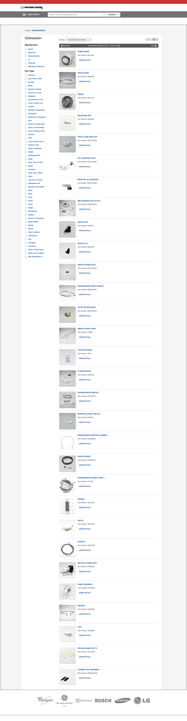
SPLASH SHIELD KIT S (87, 648)
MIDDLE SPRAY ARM (87, 329)
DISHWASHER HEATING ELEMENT (92, 435)
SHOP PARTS (33, 14)
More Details (85, 60)
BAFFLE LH (83, 243)
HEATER (81, 606)
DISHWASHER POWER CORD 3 (91, 478)
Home (27, 30)
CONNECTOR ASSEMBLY (88, 670)
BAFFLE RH (83, 222)
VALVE (80, 520)
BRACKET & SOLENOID (88, 179)
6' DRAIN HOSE (84, 371)
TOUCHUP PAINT (85, 350)
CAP (79, 627)
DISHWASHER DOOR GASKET (91, 286)
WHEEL (81, 94)
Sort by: (62, 40)
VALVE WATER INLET (87, 307)
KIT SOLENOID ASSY (87, 158)
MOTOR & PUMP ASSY (87, 563)
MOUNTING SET (84, 116)
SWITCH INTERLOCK (87, 265)
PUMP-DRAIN (83, 52)
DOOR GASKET (84, 456)
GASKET (81, 542)
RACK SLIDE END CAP (87, 137)
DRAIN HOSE (83, 73)
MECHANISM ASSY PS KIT (89, 201)
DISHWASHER (38, 30)
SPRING (81, 499)
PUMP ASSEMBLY (85, 584)
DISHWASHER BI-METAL (88, 392)
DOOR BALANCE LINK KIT (89, 414)
